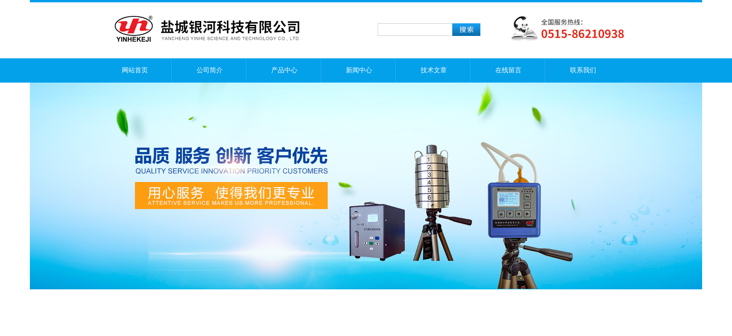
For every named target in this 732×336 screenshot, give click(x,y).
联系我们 (583, 70)
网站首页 (135, 70)
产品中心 (284, 70)
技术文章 (434, 70)
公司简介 (210, 70)
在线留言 (508, 70)
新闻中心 (359, 70)
